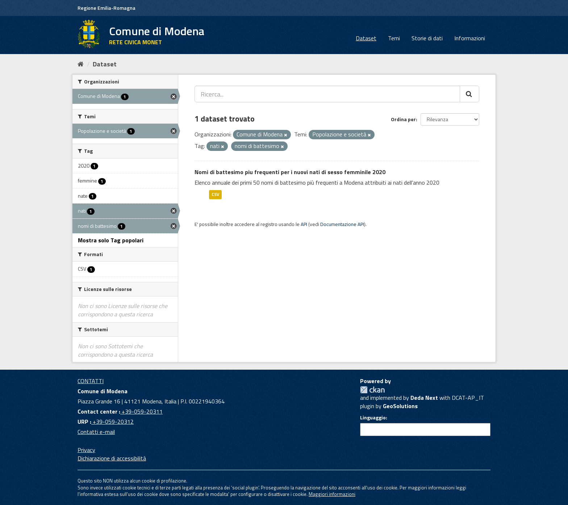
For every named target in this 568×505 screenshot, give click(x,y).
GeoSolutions (400, 406)
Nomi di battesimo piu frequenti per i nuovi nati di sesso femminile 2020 (290, 172)
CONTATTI (91, 381)
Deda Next (424, 397)
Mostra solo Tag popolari (110, 240)
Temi (394, 38)
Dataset (366, 38)
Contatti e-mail (96, 431)
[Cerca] (469, 94)
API (304, 224)
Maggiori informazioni (332, 494)
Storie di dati (427, 38)
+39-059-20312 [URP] (112, 421)
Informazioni (469, 38)
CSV (215, 194)
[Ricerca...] (327, 94)
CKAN (372, 390)
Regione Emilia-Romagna (106, 8)
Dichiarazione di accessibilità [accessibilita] (112, 458)
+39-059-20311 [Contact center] (141, 411)
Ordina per (403, 119)
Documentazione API (342, 224)
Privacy (86, 450)
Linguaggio (373, 417)
